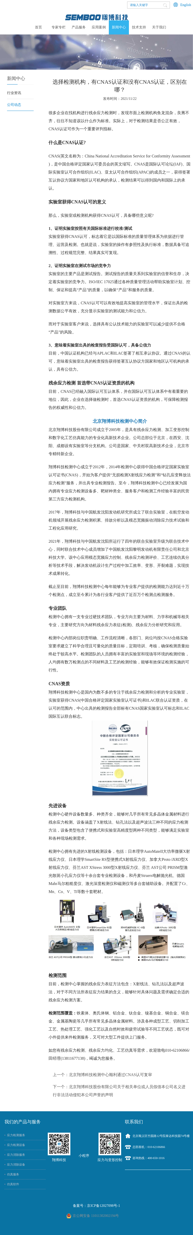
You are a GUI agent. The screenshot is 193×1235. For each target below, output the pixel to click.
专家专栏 (59, 27)
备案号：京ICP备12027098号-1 (96, 1206)
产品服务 (79, 27)
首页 (38, 27)
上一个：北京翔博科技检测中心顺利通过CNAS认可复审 (102, 1075)
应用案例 (99, 27)
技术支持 (139, 27)
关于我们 (159, 27)
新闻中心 (119, 27)
